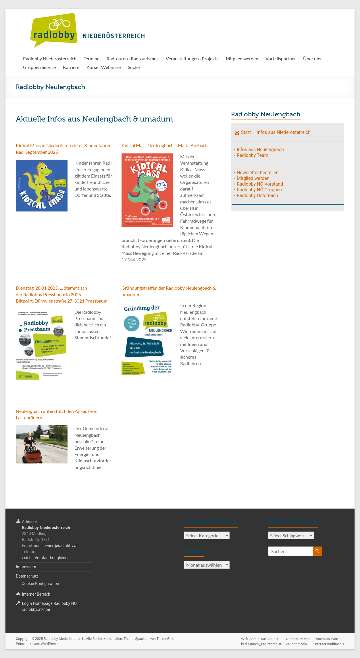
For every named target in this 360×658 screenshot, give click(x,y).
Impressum (26, 567)
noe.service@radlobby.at (56, 545)
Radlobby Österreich (257, 195)
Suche (134, 67)
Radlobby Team (252, 155)
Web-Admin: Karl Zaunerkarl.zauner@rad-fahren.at (261, 639)
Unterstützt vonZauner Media (298, 639)
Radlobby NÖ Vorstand (260, 184)
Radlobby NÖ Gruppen (259, 190)
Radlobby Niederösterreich (49, 58)
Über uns (312, 58)
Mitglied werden (242, 58)
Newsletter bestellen (257, 172)
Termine (91, 58)
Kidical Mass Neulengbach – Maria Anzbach (165, 145)
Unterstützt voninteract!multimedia (329, 639)
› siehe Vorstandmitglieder (45, 557)
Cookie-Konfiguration (40, 583)
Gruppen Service (39, 67)
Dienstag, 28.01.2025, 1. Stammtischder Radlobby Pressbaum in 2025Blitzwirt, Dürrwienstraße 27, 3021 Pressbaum (61, 294)
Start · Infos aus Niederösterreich (272, 132)
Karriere (71, 67)
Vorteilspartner (280, 58)
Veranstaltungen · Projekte (192, 58)
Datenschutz (27, 576)
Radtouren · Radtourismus (133, 58)
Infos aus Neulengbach (260, 149)
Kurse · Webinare (103, 67)
